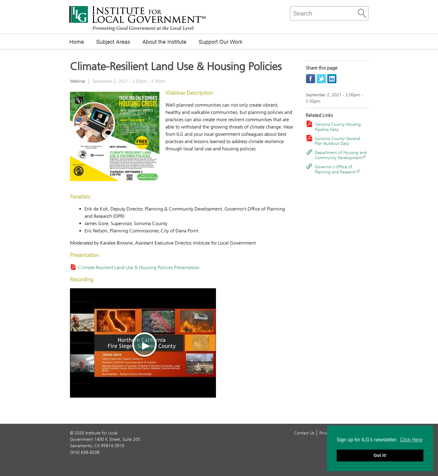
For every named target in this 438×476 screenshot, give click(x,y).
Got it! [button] (380, 455)
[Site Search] (362, 13)
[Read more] (114, 137)
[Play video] (143, 343)
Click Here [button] (411, 439)
